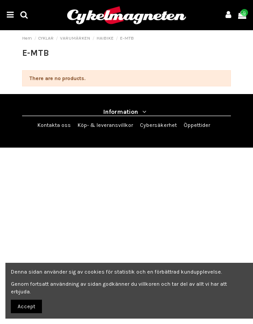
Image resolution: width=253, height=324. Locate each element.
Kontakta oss (54, 125)
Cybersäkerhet (158, 125)
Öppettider (197, 125)
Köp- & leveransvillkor (105, 125)
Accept (26, 306)
